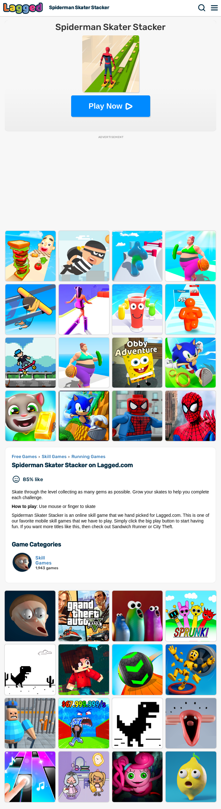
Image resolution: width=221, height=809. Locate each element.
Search (202, 8)
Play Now (105, 106)
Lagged (23, 8)
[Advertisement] (110, 183)
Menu (214, 8)
